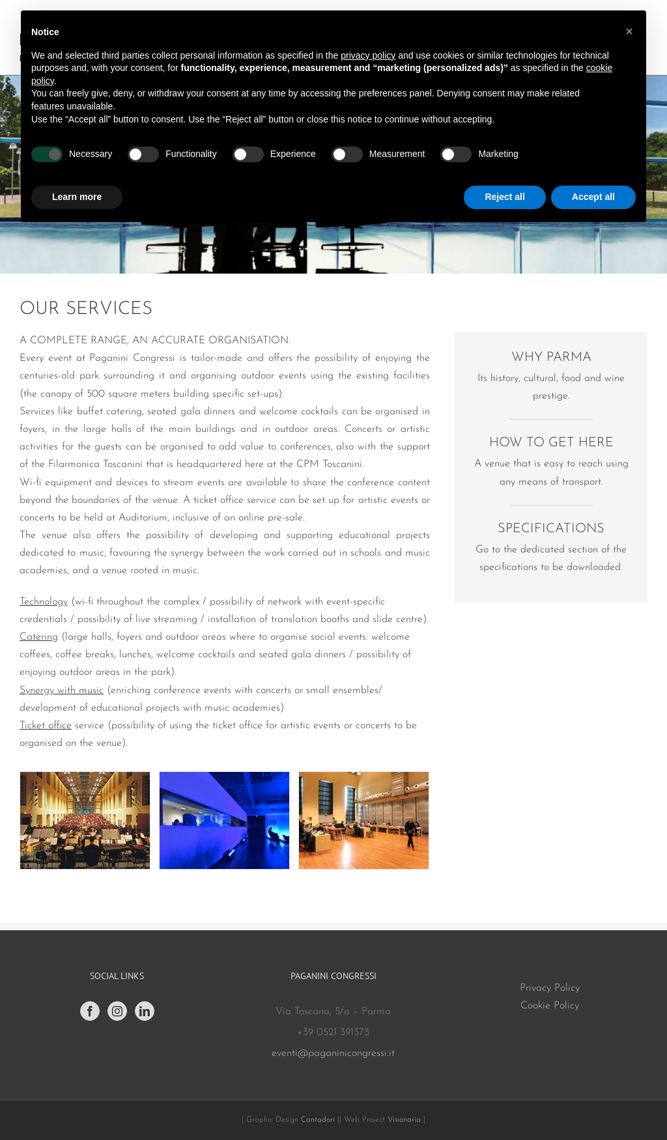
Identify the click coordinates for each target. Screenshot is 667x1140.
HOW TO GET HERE (551, 442)
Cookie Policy (549, 1006)
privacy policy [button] (368, 55)
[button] (629, 31)
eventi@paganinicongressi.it (333, 1053)
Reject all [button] (504, 197)
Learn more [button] (77, 197)
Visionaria (405, 1120)
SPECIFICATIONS (551, 528)
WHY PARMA (551, 357)
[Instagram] (117, 1011)
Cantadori (318, 1120)
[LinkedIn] (144, 1011)
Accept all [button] (593, 197)
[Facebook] (90, 1011)
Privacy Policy (550, 988)
